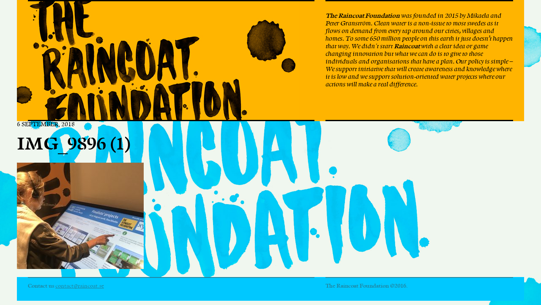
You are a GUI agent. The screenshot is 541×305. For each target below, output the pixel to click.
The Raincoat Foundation (158, 60)
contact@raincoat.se (79, 286)
